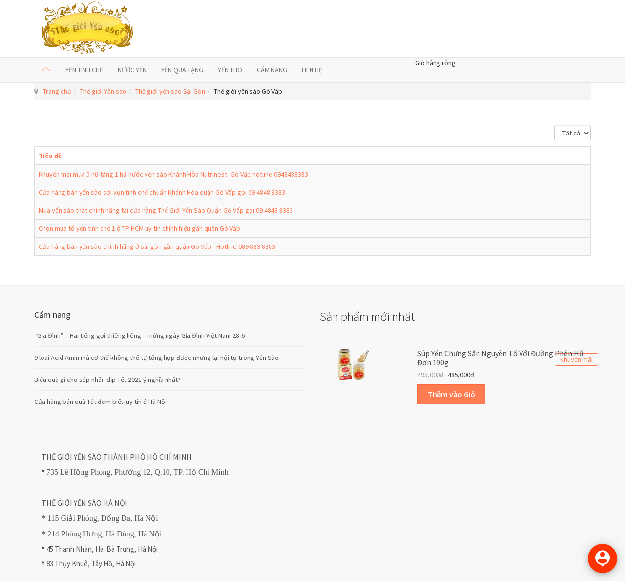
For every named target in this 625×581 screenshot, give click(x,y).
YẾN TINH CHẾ (84, 70)
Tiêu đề (50, 155)
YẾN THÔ (230, 70)
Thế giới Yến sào (103, 91)
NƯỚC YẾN (132, 70)
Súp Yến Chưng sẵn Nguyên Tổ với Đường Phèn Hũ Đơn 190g (500, 358)
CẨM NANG (272, 70)
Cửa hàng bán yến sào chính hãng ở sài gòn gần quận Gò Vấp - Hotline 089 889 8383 (157, 246)
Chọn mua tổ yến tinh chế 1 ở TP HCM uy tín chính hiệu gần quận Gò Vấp (139, 228)
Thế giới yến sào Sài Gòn (170, 91)
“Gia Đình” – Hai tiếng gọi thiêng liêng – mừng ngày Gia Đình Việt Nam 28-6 (139, 335)
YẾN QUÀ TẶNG (182, 70)
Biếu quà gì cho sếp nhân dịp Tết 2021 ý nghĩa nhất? (107, 379)
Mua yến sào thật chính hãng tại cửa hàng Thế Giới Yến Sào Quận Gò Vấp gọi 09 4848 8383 (166, 210)
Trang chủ (57, 91)
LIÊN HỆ (312, 70)
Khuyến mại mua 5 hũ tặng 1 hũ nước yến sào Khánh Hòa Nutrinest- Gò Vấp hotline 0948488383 (173, 174)
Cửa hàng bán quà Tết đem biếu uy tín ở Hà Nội (100, 401)
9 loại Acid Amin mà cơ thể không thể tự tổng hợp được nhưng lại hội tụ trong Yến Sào (156, 357)
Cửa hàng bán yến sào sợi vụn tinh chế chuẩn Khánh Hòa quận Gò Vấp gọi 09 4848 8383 (162, 192)
